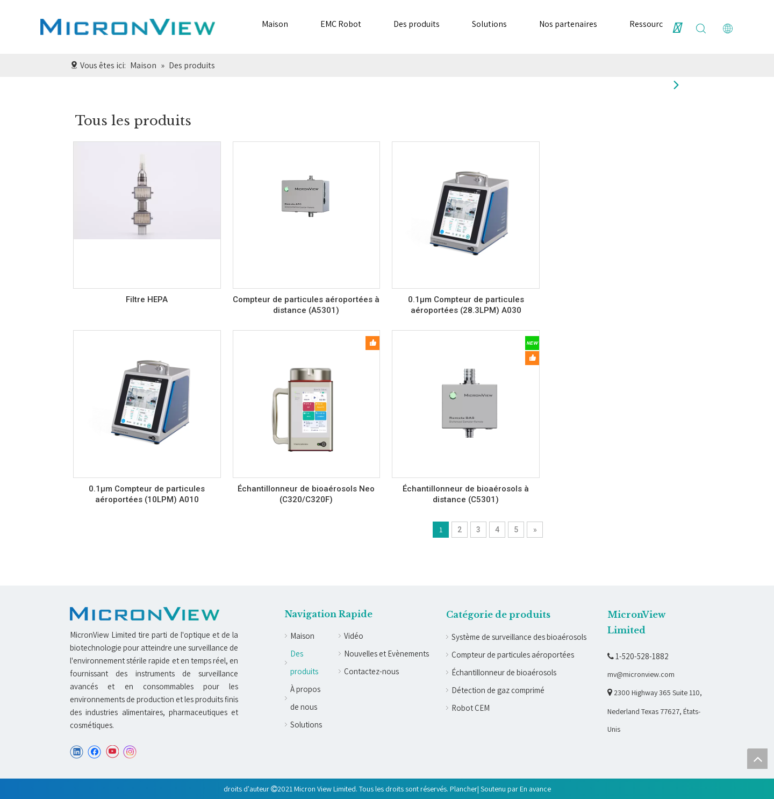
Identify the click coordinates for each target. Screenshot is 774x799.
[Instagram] (130, 752)
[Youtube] (112, 752)
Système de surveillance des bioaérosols (519, 637)
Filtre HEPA (147, 299)
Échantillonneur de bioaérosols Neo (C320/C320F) (306, 494)
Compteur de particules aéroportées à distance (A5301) (306, 305)
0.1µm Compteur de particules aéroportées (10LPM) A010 (147, 494)
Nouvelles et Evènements (386, 653)
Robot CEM (471, 708)
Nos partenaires (568, 24)
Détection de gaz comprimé (498, 690)
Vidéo (353, 636)
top (757, 758)
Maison (275, 24)
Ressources (650, 24)
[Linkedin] (76, 752)
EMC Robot (340, 24)
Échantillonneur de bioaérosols (504, 672)
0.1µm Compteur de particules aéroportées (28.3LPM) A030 (466, 305)
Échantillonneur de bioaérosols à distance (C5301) (466, 494)
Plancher (463, 789)
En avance (535, 789)
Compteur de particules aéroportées (513, 655)
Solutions (489, 24)
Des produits (416, 24)
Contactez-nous (371, 671)
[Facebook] (94, 752)
